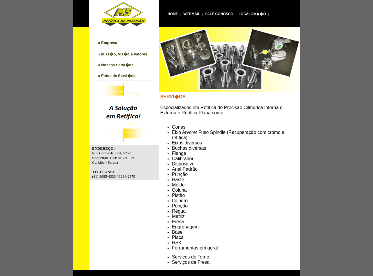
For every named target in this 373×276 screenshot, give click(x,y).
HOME (173, 14)
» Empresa (107, 43)
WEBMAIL (191, 14)
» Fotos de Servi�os (117, 76)
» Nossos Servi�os (115, 65)
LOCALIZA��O (252, 14)
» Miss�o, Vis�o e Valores (122, 54)
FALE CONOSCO (219, 14)
